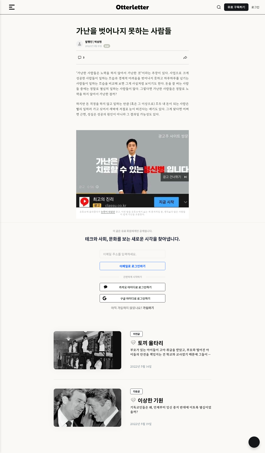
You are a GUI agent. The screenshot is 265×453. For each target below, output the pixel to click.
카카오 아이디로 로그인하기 (135, 287)
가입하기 (148, 307)
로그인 (255, 7)
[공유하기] (185, 57)
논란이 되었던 (108, 212)
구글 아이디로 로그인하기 (135, 298)
